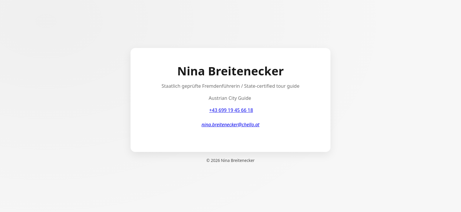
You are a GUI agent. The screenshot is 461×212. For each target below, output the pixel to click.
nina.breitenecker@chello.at (231, 124)
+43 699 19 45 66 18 (231, 110)
